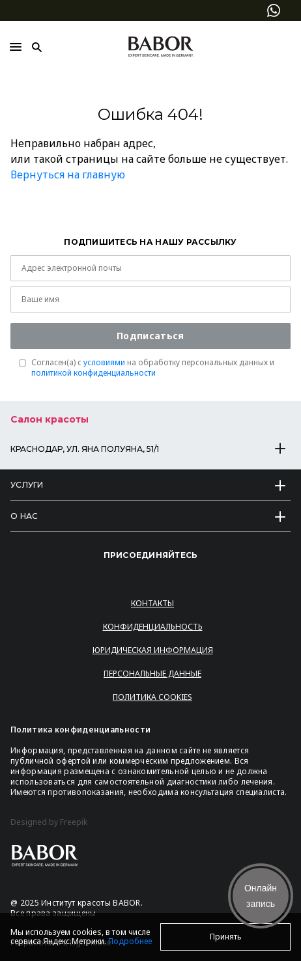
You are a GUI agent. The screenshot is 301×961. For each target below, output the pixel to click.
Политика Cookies (152, 697)
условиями (104, 362)
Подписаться (150, 335)
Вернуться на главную (67, 174)
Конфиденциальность (153, 626)
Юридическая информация (153, 650)
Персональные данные (152, 673)
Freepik (73, 822)
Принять (226, 936)
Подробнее (130, 941)
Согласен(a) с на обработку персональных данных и (152, 367)
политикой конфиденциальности (93, 372)
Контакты (152, 603)
